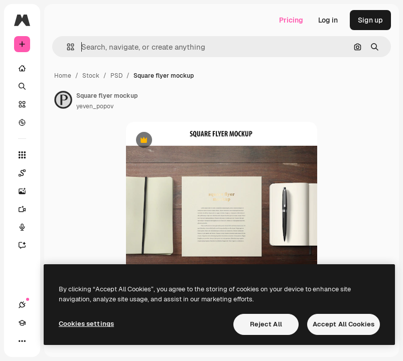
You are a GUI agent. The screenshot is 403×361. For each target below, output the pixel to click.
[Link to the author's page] (63, 100)
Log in (328, 20)
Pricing (291, 20)
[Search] (22, 86)
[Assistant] (27, 245)
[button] (66, 47)
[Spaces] (27, 173)
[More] (22, 341)
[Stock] (22, 104)
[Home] (22, 68)
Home (62, 76)
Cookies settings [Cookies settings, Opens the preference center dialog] (86, 323)
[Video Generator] (27, 209)
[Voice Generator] (27, 227)
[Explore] (22, 122)
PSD (116, 76)
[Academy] (22, 323)
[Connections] (22, 305)
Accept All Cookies (343, 324)
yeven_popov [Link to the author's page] (94, 106)
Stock (90, 76)
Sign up (370, 20)
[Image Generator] (27, 191)
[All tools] (22, 155)
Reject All (266, 324)
